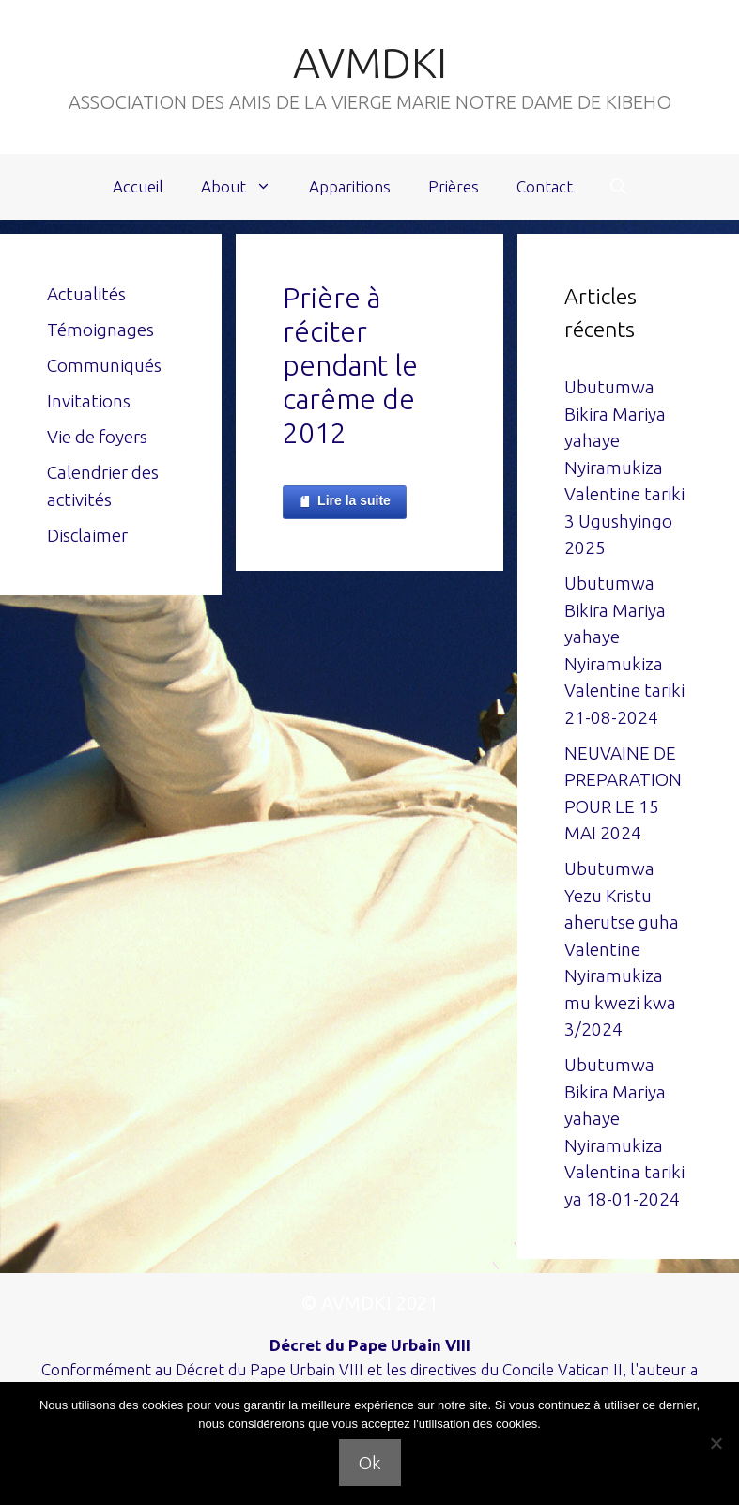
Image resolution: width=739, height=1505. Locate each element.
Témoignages (100, 329)
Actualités (86, 294)
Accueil (138, 186)
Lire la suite (345, 501)
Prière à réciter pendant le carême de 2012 (350, 365)
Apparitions (350, 186)
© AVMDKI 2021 (369, 1302)
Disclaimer (87, 535)
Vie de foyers (97, 436)
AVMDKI (370, 62)
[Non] (715, 1443)
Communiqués (104, 365)
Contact (544, 186)
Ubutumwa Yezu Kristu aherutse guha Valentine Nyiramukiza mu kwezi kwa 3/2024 (621, 948)
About (245, 187)
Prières (453, 186)
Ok (370, 1462)
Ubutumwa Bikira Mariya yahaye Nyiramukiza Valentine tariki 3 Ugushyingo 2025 (624, 467)
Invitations (89, 401)
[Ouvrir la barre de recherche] (618, 187)
